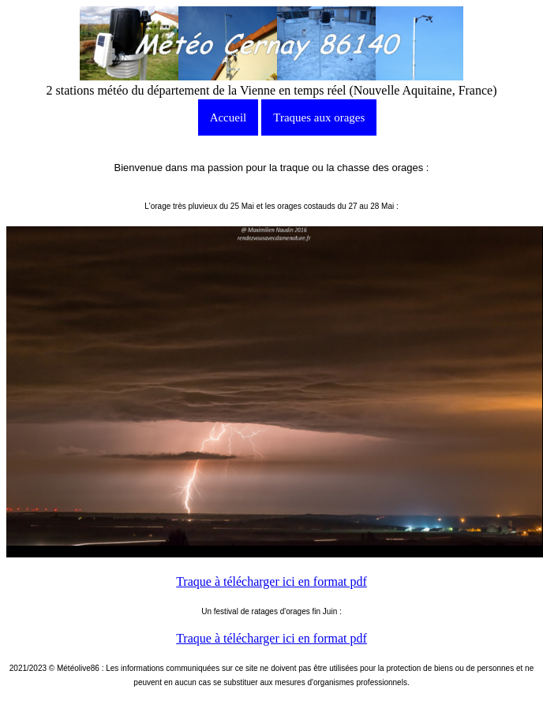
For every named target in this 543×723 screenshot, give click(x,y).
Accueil (228, 117)
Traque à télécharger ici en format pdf (271, 581)
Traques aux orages (319, 117)
